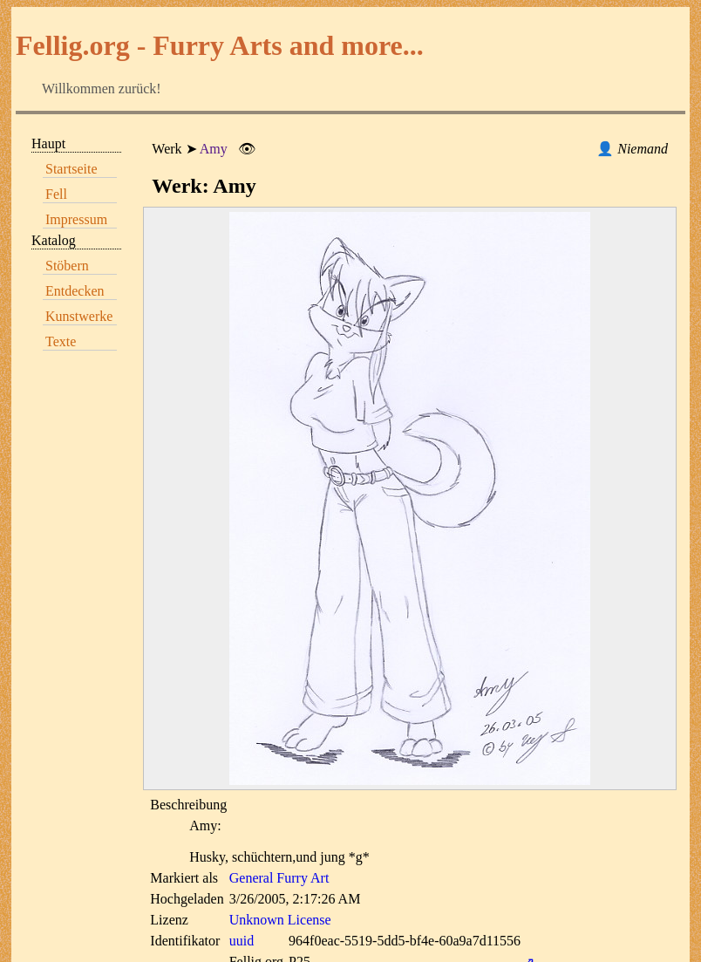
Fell (56, 194)
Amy (214, 148)
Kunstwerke (78, 316)
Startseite (71, 168)
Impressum (76, 219)
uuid (241, 940)
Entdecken (75, 290)
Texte (60, 341)
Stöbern (67, 265)
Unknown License (280, 919)
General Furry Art (279, 877)
